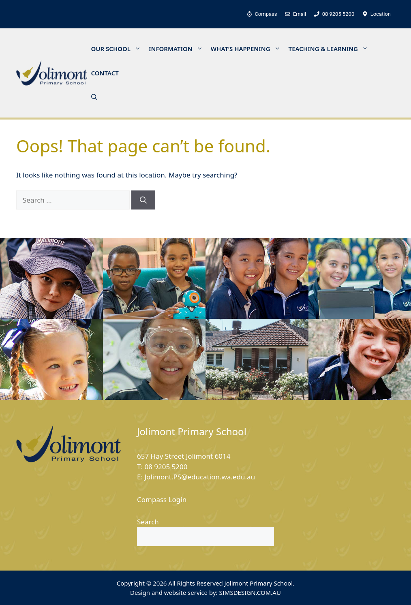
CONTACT (105, 73)
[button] (94, 97)
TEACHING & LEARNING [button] (330, 48)
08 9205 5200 (165, 466)
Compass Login (161, 499)
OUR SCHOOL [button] (118, 48)
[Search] (143, 200)
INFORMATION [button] (178, 48)
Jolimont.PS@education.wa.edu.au (199, 476)
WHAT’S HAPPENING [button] (248, 48)
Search (148, 521)
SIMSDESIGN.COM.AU (249, 592)
